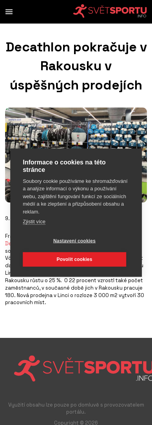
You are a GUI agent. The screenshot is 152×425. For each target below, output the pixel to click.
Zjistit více (34, 221)
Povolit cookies (74, 259)
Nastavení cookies (74, 241)
